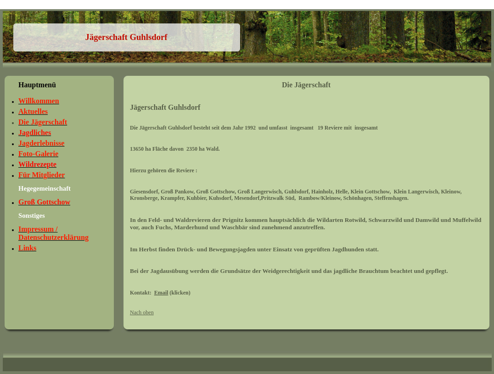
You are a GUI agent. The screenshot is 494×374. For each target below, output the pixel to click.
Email (161, 292)
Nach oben (142, 312)
